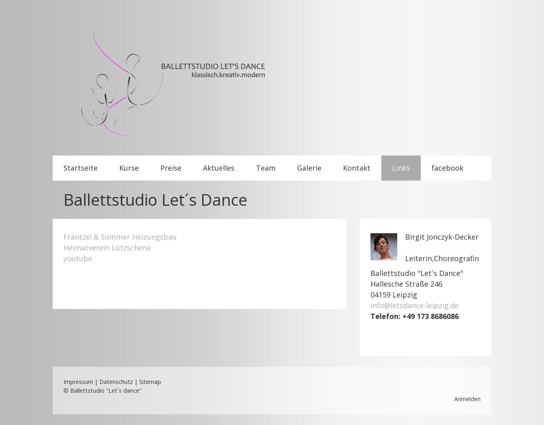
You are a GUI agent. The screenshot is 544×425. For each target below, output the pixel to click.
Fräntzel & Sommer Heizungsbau (120, 237)
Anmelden (467, 399)
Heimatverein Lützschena (107, 247)
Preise (170, 168)
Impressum (78, 382)
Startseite (80, 168)
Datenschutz (116, 382)
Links (401, 168)
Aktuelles (219, 168)
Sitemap (150, 382)
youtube (77, 258)
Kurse (129, 168)
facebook (447, 168)
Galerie (309, 168)
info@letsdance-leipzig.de (415, 305)
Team (266, 168)
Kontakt (357, 168)
